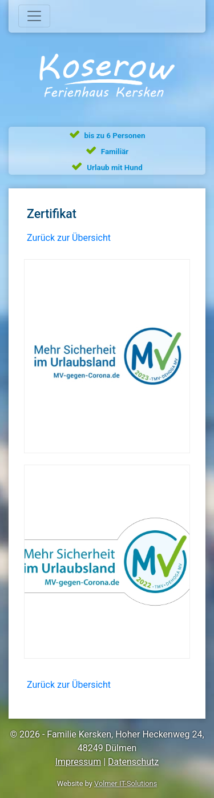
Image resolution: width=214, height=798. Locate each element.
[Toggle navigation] (34, 16)
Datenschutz (133, 761)
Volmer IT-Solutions (125, 783)
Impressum (78, 761)
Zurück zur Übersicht (69, 237)
